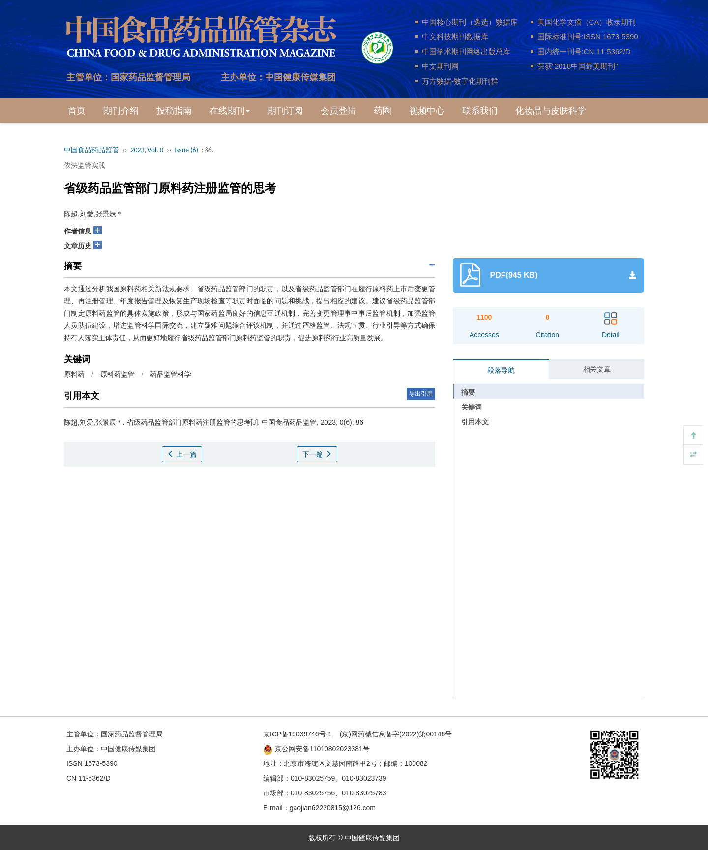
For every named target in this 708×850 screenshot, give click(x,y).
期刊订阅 (285, 111)
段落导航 (501, 370)
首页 (77, 111)
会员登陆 (338, 111)
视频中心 (426, 111)
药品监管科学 (170, 374)
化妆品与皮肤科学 (550, 111)
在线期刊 (229, 111)
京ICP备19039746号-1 (297, 734)
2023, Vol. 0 (146, 150)
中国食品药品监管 (91, 150)
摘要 (468, 392)
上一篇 (182, 454)
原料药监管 (117, 374)
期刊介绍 (121, 111)
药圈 (382, 111)
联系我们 (480, 111)
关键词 (471, 407)
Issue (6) (186, 150)
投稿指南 (174, 111)
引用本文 (475, 422)
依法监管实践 (84, 165)
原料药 (74, 374)
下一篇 (317, 454)
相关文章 (597, 369)
